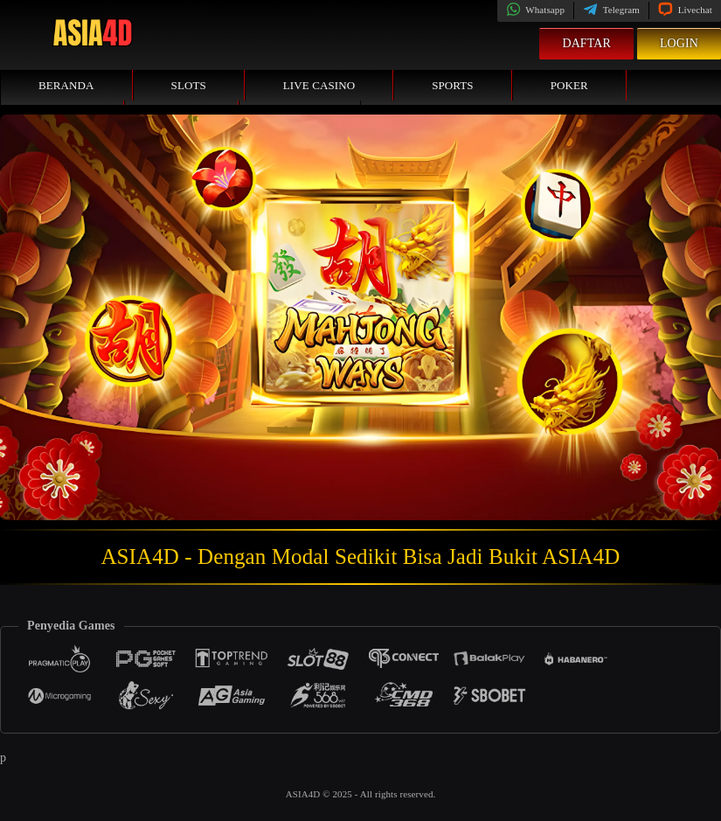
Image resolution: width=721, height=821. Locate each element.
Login (679, 43)
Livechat (685, 9)
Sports (453, 85)
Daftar (586, 43)
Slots (188, 85)
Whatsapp (535, 9)
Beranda (66, 85)
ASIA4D (304, 794)
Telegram (611, 9)
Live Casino (319, 85)
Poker (569, 85)
